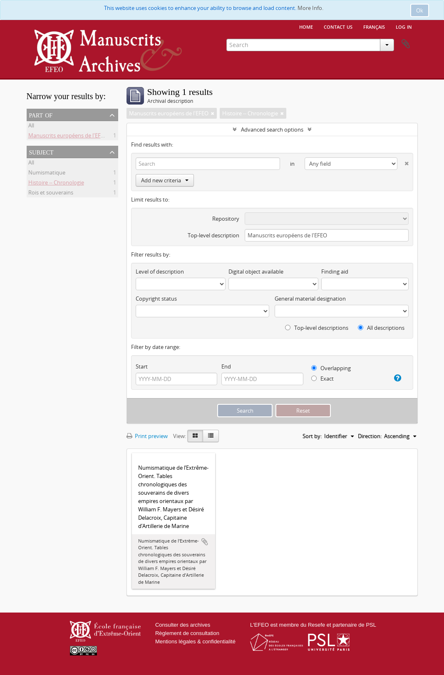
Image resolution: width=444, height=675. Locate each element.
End (226, 366)
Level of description (160, 271)
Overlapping (331, 368)
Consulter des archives (182, 625)
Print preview (147, 436)
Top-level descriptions (316, 327)
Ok (419, 10)
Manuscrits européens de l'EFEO (68, 136)
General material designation (310, 298)
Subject (41, 151)
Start (142, 366)
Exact (322, 378)
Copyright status (156, 298)
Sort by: (312, 436)
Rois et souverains (50, 193)
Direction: (370, 436)
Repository (225, 218)
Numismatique (46, 173)
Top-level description (213, 235)
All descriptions (381, 327)
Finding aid (334, 271)
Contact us (338, 26)
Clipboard (405, 44)
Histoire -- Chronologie (56, 183)
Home (306, 26)
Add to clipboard (205, 542)
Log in (404, 26)
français (374, 26)
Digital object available (255, 271)
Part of (41, 114)
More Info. (310, 8)
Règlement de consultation (187, 633)
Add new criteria (165, 180)
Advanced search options (272, 129)
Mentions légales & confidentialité (195, 641)
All (31, 126)
